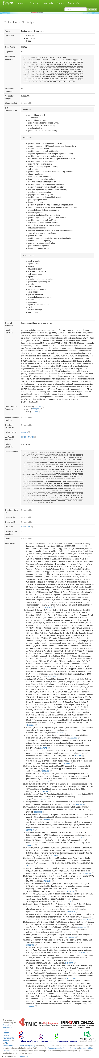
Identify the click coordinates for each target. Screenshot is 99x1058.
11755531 (39, 812)
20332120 (83, 927)
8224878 (82, 546)
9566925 (79, 756)
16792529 (88, 873)
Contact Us (73, 3)
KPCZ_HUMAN (28, 437)
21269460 (83, 953)
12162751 (81, 804)
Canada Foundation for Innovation (8, 1038)
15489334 (31, 725)
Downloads (47, 3)
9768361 (68, 763)
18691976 (72, 912)
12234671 (48, 820)
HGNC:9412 (27, 527)
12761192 (72, 932)
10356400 (46, 771)
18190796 (71, 891)
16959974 (72, 978)
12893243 (31, 830)
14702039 (49, 607)
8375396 (62, 733)
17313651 (48, 881)
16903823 (73, 937)
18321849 (68, 901)
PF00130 (36, 409)
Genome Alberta (69, 1048)
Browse (21, 3)
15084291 (31, 845)
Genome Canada (55, 1048)
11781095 (44, 799)
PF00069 (39, 407)
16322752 (31, 945)
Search (34, 3)
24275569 (70, 963)
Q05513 (25, 432)
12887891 (80, 838)
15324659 (55, 855)
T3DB (9, 3)
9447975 (45, 748)
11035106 (46, 781)
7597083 (74, 738)
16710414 (53, 676)
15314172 (31, 866)
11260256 (45, 792)
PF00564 (35, 412)
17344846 (31, 1006)
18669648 (88, 919)
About (60, 3)
